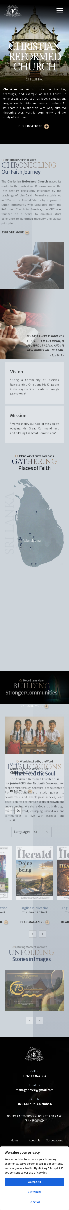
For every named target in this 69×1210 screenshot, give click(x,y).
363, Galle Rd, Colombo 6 (34, 1103)
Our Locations (30, 126)
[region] (34, 1178)
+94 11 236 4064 (35, 1076)
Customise (34, 1192)
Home (14, 1140)
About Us (34, 1140)
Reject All (34, 1202)
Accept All (34, 1182)
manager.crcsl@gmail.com (35, 1089)
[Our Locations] (46, 126)
